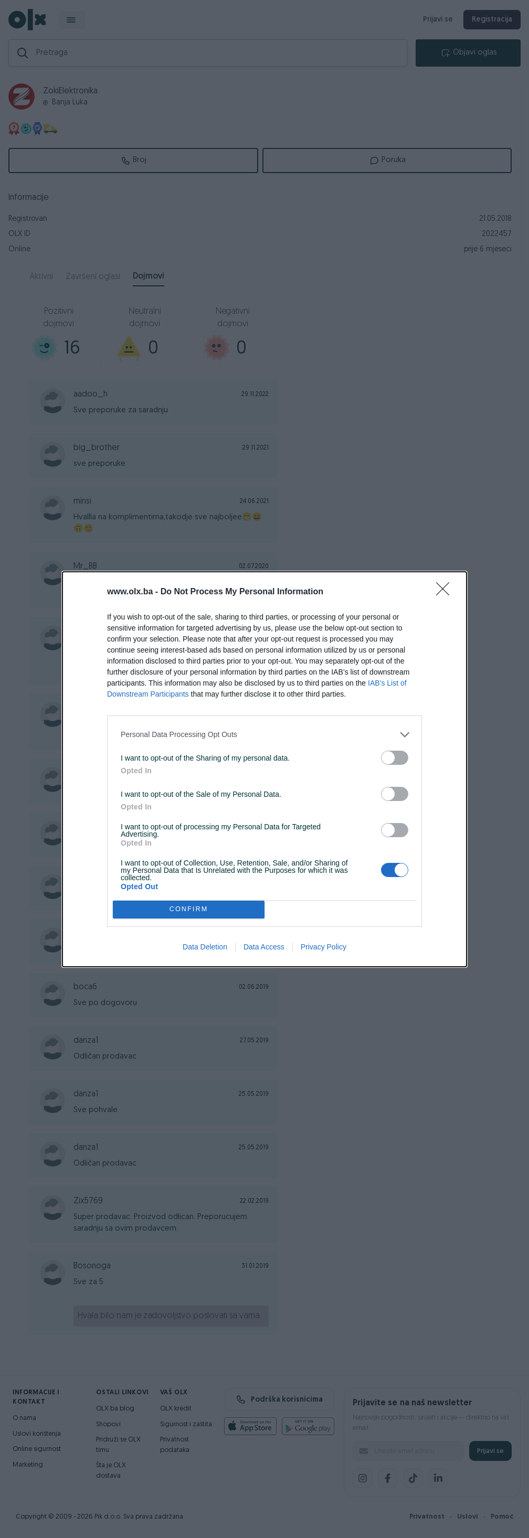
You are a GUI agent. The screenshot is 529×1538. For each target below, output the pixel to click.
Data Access (264, 947)
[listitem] (264, 734)
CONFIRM (188, 909)
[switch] (394, 758)
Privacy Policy (323, 947)
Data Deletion (205, 947)
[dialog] (264, 769)
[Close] (446, 592)
